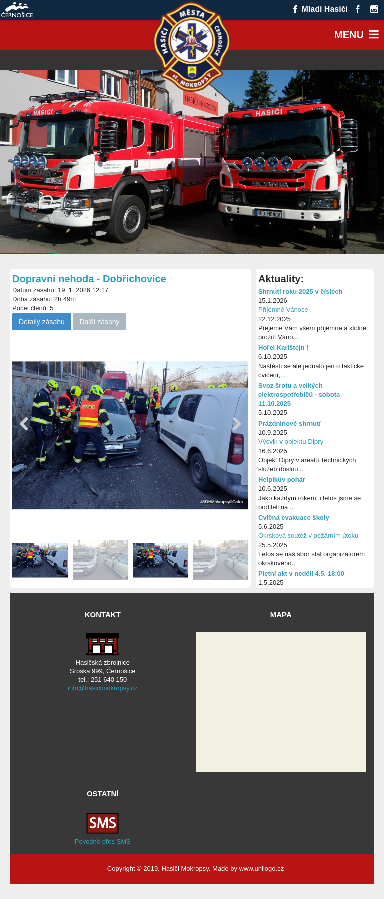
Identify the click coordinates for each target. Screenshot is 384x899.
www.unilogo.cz (262, 868)
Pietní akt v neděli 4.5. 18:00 (301, 574)
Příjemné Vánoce (283, 310)
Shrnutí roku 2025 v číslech (300, 292)
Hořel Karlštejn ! (283, 348)
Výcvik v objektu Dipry (291, 442)
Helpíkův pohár (282, 480)
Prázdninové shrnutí (289, 424)
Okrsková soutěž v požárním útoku (308, 536)
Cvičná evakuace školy (294, 518)
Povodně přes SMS (103, 842)
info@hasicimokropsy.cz (103, 688)
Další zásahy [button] (100, 322)
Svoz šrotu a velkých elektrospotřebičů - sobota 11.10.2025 (299, 395)
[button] (237, 425)
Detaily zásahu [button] (42, 322)
